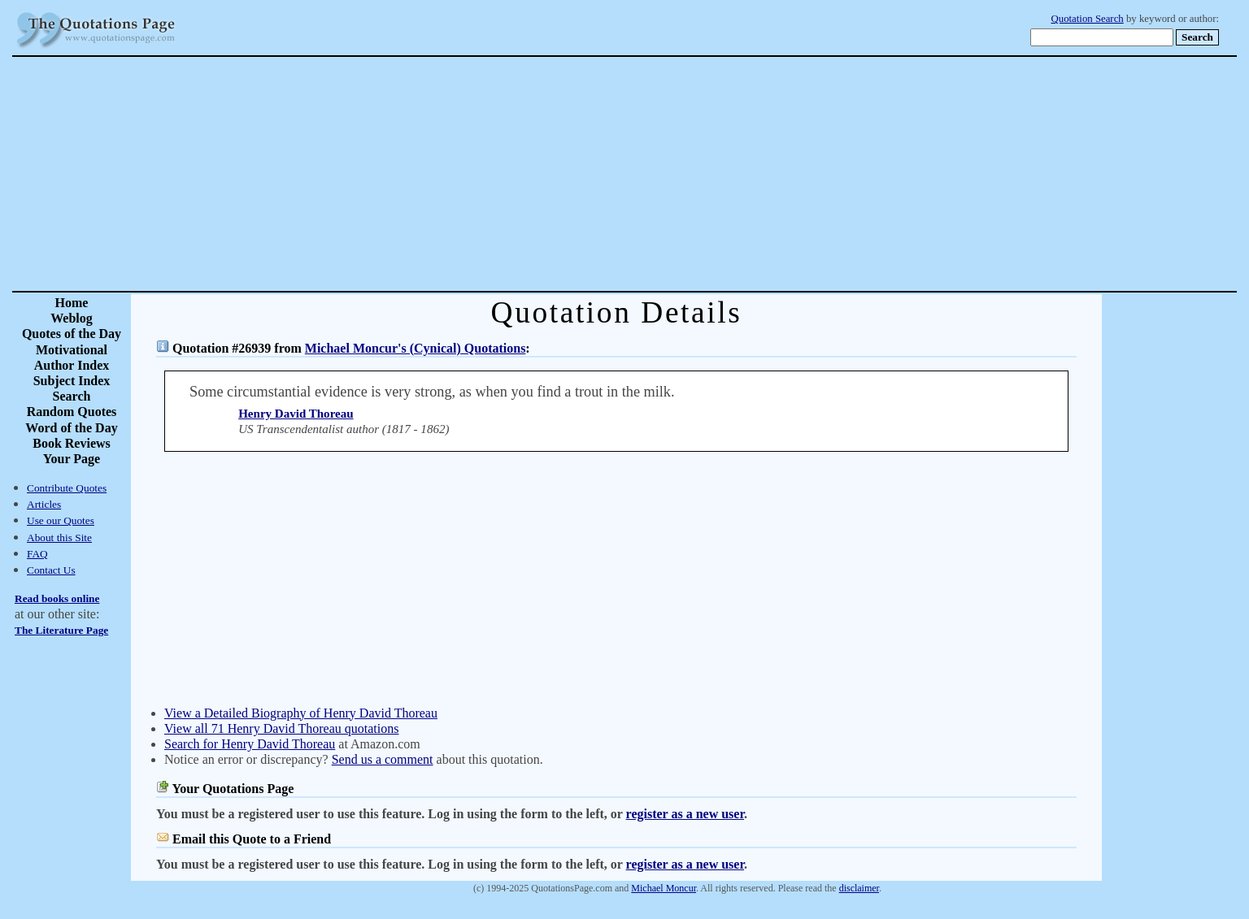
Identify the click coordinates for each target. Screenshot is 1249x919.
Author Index (72, 365)
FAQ (37, 554)
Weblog (71, 318)
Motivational (71, 350)
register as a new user (685, 814)
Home (72, 303)
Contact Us (51, 570)
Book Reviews (72, 443)
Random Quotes (72, 411)
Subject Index (72, 381)
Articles (44, 504)
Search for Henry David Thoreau (249, 744)
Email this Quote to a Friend (251, 839)
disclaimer (859, 888)
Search (72, 396)
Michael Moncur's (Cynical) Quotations (415, 348)
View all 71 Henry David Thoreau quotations (281, 728)
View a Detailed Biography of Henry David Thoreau (300, 713)
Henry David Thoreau (295, 413)
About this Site (59, 537)
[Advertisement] (681, 174)
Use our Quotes (60, 520)
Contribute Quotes (67, 488)
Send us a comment (382, 759)
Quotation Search (1087, 18)
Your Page (71, 459)
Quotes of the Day (71, 333)
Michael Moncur (663, 888)
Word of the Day (71, 428)
